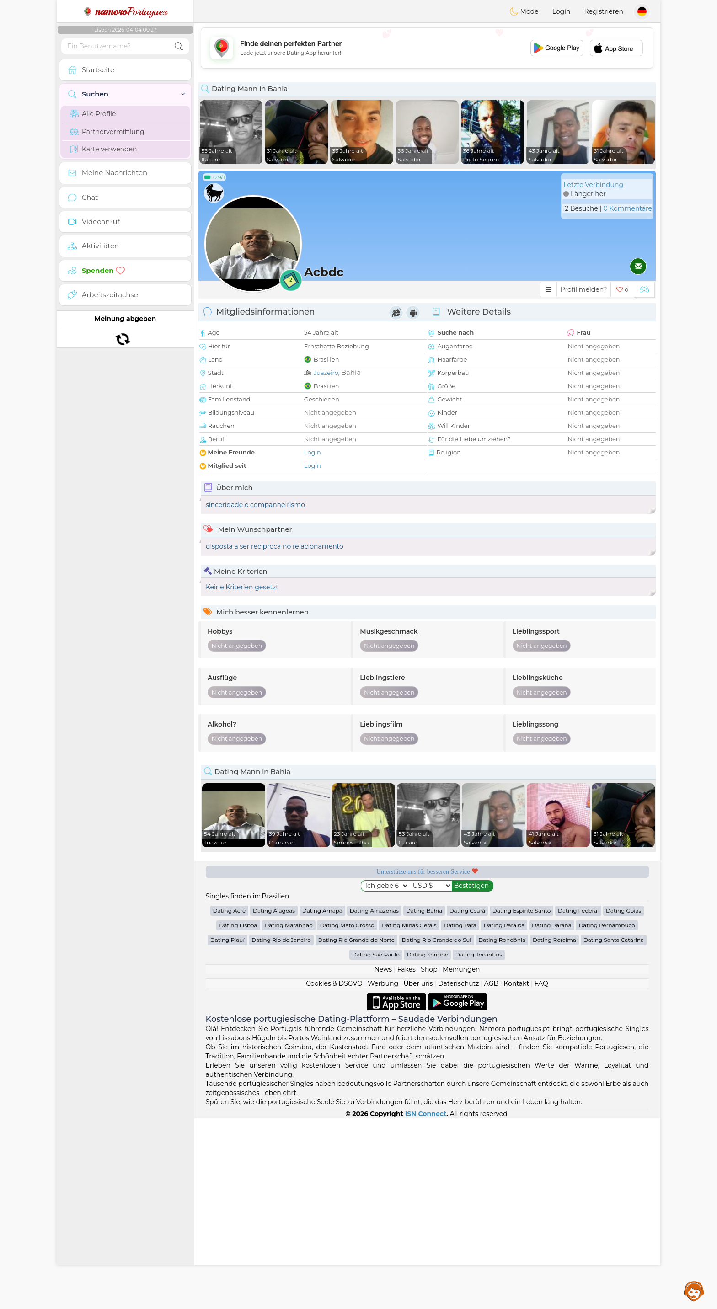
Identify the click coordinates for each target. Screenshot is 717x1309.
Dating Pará (460, 1115)
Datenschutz (458, 1174)
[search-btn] (178, 46)
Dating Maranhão (288, 1115)
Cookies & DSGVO (334, 1174)
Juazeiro (326, 372)
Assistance (694, 1290)
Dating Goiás (624, 1101)
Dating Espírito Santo (521, 1101)
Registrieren (603, 11)
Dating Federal (578, 1101)
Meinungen (461, 1160)
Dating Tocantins (478, 1145)
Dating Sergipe (427, 1145)
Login (561, 11)
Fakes (406, 1160)
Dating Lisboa (238, 1115)
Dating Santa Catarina (613, 1130)
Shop (429, 1160)
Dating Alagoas (274, 1101)
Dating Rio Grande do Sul (436, 1130)
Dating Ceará (467, 1101)
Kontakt (517, 1174)
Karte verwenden (103, 149)
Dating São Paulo (376, 1145)
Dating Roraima (554, 1130)
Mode (524, 11)
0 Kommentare (627, 208)
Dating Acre (229, 1101)
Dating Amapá (322, 1101)
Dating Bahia (424, 1101)
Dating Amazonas (374, 1101)
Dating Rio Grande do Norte (356, 1130)
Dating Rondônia (501, 1130)
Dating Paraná (552, 1115)
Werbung (383, 1174)
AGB (491, 1174)
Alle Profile (93, 113)
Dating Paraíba (503, 1115)
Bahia (351, 372)
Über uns (418, 1174)
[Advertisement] (427, 48)
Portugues (125, 11)
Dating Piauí (227, 1130)
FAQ (541, 1174)
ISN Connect (426, 1304)
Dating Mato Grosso (347, 1115)
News (383, 1160)
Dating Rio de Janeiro (281, 1130)
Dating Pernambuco (606, 1115)
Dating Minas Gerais (408, 1115)
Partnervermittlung (107, 131)
